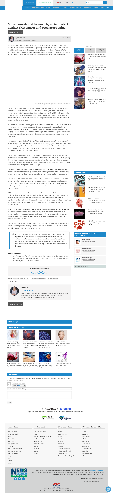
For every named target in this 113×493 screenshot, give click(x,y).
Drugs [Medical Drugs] (9, 456)
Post (9, 402)
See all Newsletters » (81, 266)
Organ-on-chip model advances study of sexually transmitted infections (96, 211)
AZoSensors (86, 444)
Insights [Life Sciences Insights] (36, 446)
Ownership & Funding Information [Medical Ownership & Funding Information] (68, 456)
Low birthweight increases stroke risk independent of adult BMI (96, 178)
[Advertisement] (39, 311)
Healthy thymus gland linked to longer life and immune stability (63, 343)
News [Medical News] (9, 436)
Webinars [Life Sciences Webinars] (37, 448)
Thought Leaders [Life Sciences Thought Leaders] (39, 444)
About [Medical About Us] (60, 432)
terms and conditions (96, 471)
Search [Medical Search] (60, 436)
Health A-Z (11, 439)
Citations (13, 322)
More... (100, 7)
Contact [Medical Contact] (60, 446)
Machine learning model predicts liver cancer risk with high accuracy (13, 344)
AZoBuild (85, 451)
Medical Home (29, 3)
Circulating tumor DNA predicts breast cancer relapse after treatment (30, 365)
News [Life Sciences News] (35, 434)
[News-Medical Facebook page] (15, 478)
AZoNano (85, 434)
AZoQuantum (86, 448)
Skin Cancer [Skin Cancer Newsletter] (86, 239)
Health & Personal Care (15, 451)
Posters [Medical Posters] (10, 461)
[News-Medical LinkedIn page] (23, 478)
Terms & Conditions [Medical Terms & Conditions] (64, 448)
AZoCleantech (86, 436)
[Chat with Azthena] (108, 489)
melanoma (50, 134)
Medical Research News (21, 279)
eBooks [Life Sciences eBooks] (36, 451)
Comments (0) (12, 281)
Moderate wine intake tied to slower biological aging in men (14, 365)
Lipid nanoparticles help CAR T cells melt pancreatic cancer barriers (63, 366)
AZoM (84, 432)
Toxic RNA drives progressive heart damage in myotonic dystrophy (96, 200)
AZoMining (85, 446)
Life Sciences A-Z (39, 439)
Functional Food (13, 434)
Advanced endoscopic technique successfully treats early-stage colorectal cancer (46, 344)
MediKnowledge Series (15, 448)
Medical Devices (13, 453)
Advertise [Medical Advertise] (61, 444)
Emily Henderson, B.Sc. (29, 40)
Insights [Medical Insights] (10, 446)
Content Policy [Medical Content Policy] (62, 453)
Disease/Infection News (38, 279)
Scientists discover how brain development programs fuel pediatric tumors (30, 344)
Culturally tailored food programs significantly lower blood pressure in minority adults (97, 68)
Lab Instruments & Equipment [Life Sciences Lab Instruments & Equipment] (43, 436)
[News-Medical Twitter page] (19, 478)
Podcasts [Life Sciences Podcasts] (36, 456)
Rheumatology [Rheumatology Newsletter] (87, 258)
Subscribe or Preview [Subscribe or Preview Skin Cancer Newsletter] (88, 241)
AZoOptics (85, 439)
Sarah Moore (27, 290)
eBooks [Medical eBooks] (10, 458)
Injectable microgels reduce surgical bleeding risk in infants (97, 223)
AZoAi (84, 456)
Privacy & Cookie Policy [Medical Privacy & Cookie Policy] (65, 451)
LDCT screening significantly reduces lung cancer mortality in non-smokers (46, 366)
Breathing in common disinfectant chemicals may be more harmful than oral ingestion (96, 79)
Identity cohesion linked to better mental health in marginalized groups (96, 189)
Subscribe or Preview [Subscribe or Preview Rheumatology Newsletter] (88, 259)
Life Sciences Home (45, 3)
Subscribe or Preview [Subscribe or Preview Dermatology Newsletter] (88, 250)
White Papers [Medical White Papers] (12, 441)
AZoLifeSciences (87, 453)
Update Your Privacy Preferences (92, 478)
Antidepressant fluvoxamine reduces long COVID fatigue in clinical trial (97, 101)
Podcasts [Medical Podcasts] (10, 463)
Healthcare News (52, 279)
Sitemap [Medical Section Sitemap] (60, 441)
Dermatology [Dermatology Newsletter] (86, 249)
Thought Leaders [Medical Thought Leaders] (13, 444)
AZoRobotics (86, 441)
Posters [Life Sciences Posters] (36, 453)
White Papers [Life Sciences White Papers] (38, 441)
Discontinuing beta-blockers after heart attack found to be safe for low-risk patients (97, 90)
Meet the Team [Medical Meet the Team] (62, 434)
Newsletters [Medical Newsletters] (61, 439)
